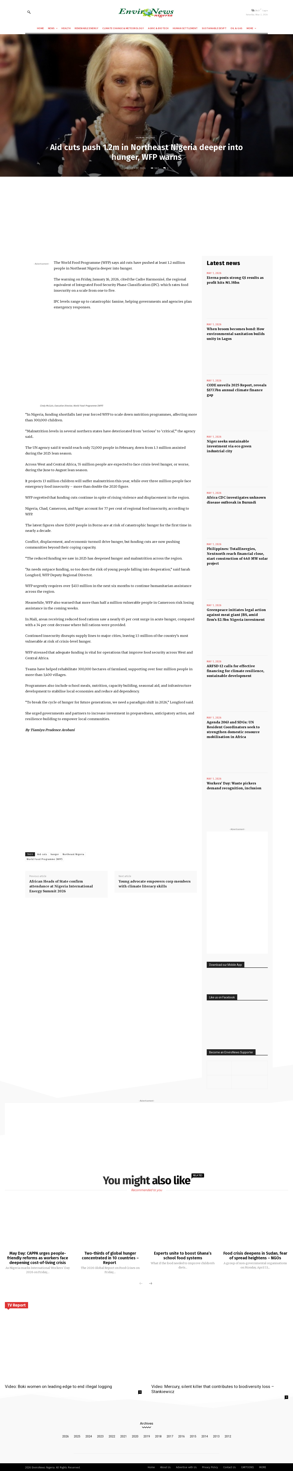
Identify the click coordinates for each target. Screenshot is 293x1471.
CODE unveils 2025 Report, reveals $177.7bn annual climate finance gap (237, 390)
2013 (216, 1435)
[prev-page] (141, 1283)
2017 (170, 1435)
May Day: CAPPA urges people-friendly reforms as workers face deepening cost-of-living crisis (37, 1258)
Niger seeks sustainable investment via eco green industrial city (229, 446)
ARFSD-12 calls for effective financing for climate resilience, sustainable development (235, 671)
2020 (135, 1435)
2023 (100, 1435)
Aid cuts (42, 854)
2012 (228, 1435)
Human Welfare (146, 137)
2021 (123, 1435)
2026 (65, 1435)
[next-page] (150, 1283)
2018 (158, 1435)
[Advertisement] (146, 209)
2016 (181, 1435)
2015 (193, 1435)
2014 (204, 1435)
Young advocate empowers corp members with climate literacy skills (155, 883)
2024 (88, 1435)
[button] (29, 12)
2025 (77, 1435)
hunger (55, 854)
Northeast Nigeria (73, 854)
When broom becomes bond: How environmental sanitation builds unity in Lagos (236, 334)
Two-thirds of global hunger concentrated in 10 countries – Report (110, 1258)
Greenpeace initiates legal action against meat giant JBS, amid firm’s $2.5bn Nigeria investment (236, 615)
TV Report (16, 1304)
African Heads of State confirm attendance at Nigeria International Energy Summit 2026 (61, 886)
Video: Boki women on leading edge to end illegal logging (58, 1385)
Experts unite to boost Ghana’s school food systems (183, 1255)
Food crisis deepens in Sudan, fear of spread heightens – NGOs (255, 1255)
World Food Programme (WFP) (44, 859)
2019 (146, 1435)
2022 (112, 1435)
